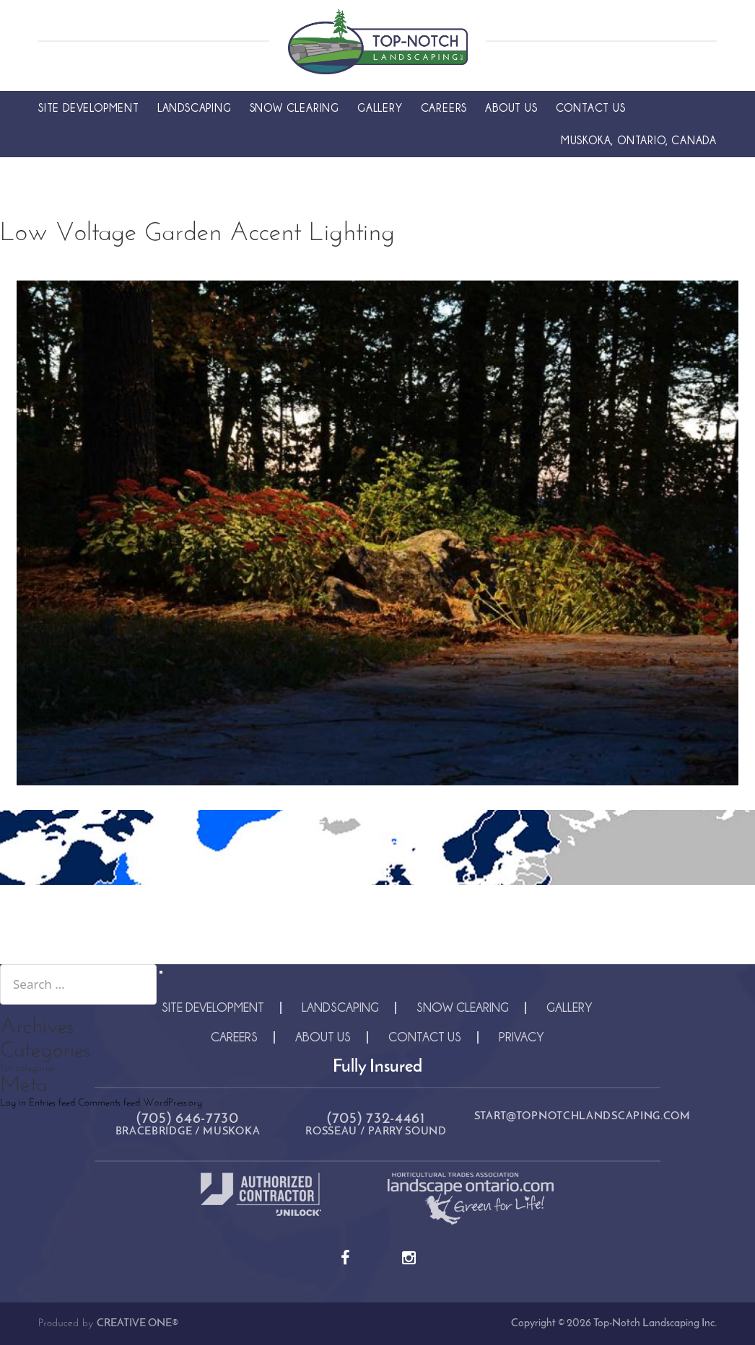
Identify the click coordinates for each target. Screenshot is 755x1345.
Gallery (380, 107)
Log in (13, 1103)
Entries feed (52, 1103)
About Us (511, 107)
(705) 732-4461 (376, 1118)
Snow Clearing (294, 107)
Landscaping (194, 107)
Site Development (88, 107)
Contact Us (591, 107)
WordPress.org (172, 1103)
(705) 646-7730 (187, 1118)
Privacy (521, 1037)
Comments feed (109, 1103)
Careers (444, 107)
